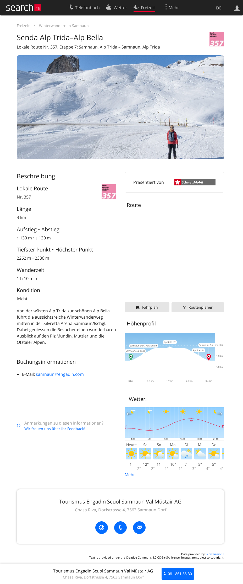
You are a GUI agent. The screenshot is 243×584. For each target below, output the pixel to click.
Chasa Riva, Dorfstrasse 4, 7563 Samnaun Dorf (120, 510)
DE (219, 8)
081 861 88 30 (180, 573)
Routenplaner (201, 307)
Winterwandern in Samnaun (64, 25)
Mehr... (131, 475)
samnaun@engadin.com (60, 374)
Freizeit (23, 25)
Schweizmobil (215, 554)
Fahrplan (150, 307)
